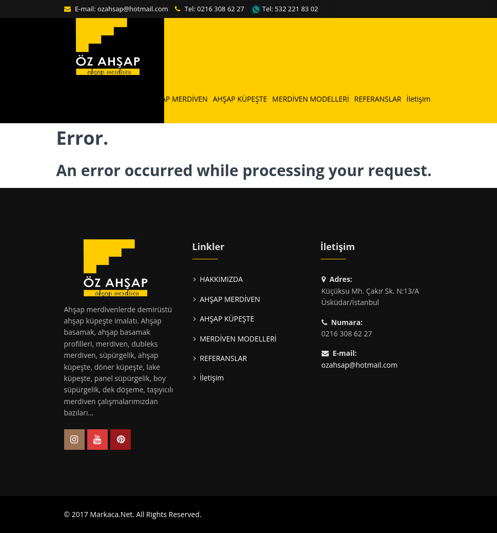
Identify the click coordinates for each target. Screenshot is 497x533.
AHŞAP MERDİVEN (177, 99)
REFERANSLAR (378, 99)
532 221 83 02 (296, 8)
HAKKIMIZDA (121, 99)
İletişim (419, 99)
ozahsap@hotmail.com (132, 8)
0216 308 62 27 (220, 8)
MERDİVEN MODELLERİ (310, 99)
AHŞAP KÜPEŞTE (240, 99)
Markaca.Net (111, 514)
